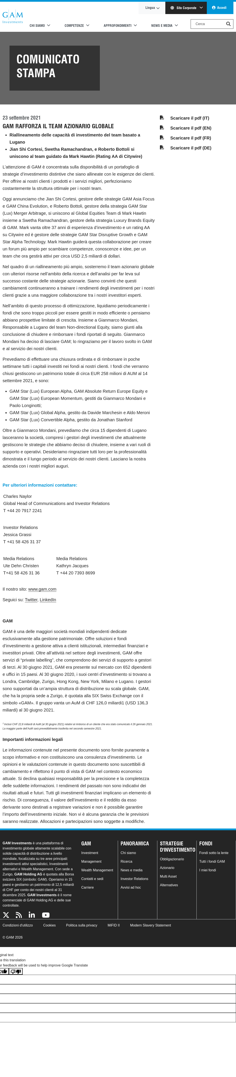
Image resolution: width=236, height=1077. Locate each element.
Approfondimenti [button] (117, 26)
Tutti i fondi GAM (212, 861)
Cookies (49, 925)
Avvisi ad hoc (131, 887)
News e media (131, 870)
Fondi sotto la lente (213, 853)
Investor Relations (134, 879)
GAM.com (13, 17)
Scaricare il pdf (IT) (189, 118)
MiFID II (114, 925)
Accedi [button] (221, 8)
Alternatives (169, 885)
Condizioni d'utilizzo (18, 925)
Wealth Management (97, 870)
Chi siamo (128, 853)
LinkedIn (48, 599)
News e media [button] (161, 26)
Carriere (87, 887)
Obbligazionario (172, 859)
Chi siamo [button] (37, 26)
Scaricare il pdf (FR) (190, 138)
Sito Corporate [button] (184, 8)
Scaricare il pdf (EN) (190, 128)
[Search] (212, 24)
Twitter (31, 599)
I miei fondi (207, 870)
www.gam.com (42, 589)
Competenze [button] (74, 26)
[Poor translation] (16, 971)
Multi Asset (168, 876)
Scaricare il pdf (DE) (190, 148)
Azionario (167, 868)
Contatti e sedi (92, 879)
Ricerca (126, 861)
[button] (228, 24)
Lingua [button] (150, 8)
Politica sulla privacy (81, 925)
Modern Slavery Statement (150, 925)
